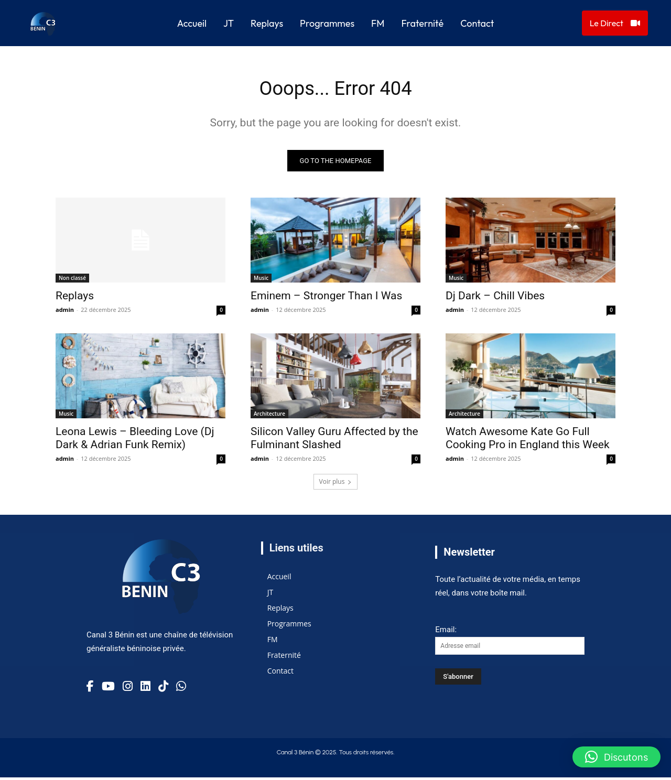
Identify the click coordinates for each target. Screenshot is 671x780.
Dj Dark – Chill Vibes (495, 298)
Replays (75, 298)
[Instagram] (128, 689)
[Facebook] (90, 689)
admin (65, 312)
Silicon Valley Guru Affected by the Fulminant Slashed (334, 440)
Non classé (72, 280)
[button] (616, 756)
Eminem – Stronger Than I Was (326, 298)
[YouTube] (108, 689)
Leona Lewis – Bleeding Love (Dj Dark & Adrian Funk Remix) (135, 440)
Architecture (269, 416)
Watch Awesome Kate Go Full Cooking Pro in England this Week (528, 440)
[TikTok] (163, 689)
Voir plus (335, 484)
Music (261, 280)
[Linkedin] (145, 689)
